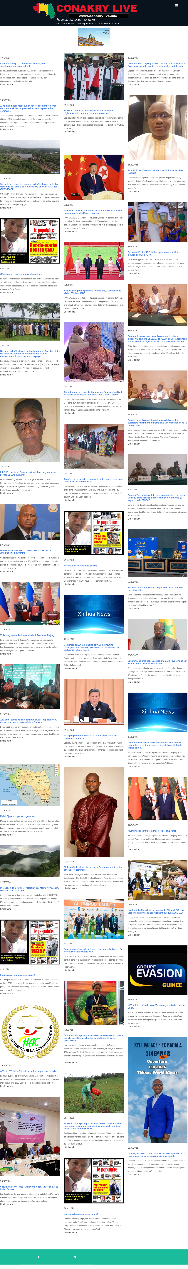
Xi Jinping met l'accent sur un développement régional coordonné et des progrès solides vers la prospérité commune (28, 107)
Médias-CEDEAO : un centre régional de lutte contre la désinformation (151, 573)
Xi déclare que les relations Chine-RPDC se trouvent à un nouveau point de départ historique (91, 208)
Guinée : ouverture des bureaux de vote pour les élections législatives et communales (91, 468)
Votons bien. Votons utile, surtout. (79, 550)
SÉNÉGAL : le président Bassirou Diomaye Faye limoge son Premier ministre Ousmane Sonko (153, 643)
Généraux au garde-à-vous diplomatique (21, 268)
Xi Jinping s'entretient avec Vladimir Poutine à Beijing (27, 618)
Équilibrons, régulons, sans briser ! (17, 946)
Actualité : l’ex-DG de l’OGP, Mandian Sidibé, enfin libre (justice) (151, 170)
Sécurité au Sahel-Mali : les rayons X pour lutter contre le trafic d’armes (29, 1154)
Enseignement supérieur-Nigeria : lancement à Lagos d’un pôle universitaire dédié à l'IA (91, 922)
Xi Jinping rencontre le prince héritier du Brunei (148, 807)
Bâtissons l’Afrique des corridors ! (81, 1214)
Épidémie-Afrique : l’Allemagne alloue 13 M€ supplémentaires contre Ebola (23, 64)
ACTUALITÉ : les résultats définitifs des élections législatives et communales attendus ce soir (86, 112)
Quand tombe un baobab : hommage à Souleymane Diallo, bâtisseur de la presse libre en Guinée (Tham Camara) (92, 384)
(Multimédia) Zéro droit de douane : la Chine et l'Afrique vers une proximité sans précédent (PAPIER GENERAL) (152, 885)
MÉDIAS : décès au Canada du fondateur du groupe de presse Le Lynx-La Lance (28, 462)
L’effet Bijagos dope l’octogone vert (18, 793)
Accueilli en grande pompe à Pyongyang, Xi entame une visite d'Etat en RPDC (90, 285)
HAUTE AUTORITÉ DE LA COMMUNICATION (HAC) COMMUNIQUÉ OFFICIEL (25, 537)
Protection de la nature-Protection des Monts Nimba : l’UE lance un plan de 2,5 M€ (29, 863)
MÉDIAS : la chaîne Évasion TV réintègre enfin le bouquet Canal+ (152, 977)
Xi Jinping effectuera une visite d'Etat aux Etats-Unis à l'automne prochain (89, 716)
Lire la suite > (6, 84)
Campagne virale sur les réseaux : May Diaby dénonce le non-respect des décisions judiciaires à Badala (152, 1122)
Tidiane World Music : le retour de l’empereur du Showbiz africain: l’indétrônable (91, 845)
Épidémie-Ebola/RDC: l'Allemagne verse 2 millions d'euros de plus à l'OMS (149, 248)
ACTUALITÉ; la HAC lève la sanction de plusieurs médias (29, 1040)
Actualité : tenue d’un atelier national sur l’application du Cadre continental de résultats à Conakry (28, 700)
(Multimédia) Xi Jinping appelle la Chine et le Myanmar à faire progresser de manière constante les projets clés (152, 64)
